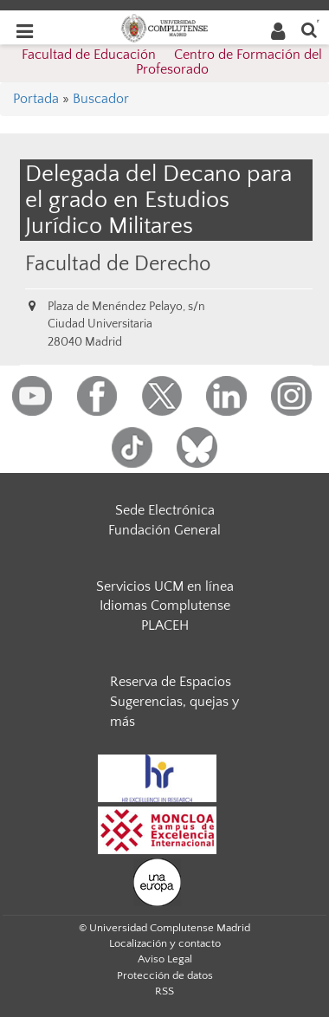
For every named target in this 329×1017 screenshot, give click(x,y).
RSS (164, 991)
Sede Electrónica (165, 510)
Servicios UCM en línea (165, 586)
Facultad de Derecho (117, 263)
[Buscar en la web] (309, 29)
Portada (36, 99)
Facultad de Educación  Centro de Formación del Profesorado (172, 62)
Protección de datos (165, 975)
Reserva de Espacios (170, 682)
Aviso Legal (165, 959)
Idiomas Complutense (165, 605)
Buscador (101, 99)
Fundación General (164, 530)
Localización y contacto (165, 943)
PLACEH (165, 625)
